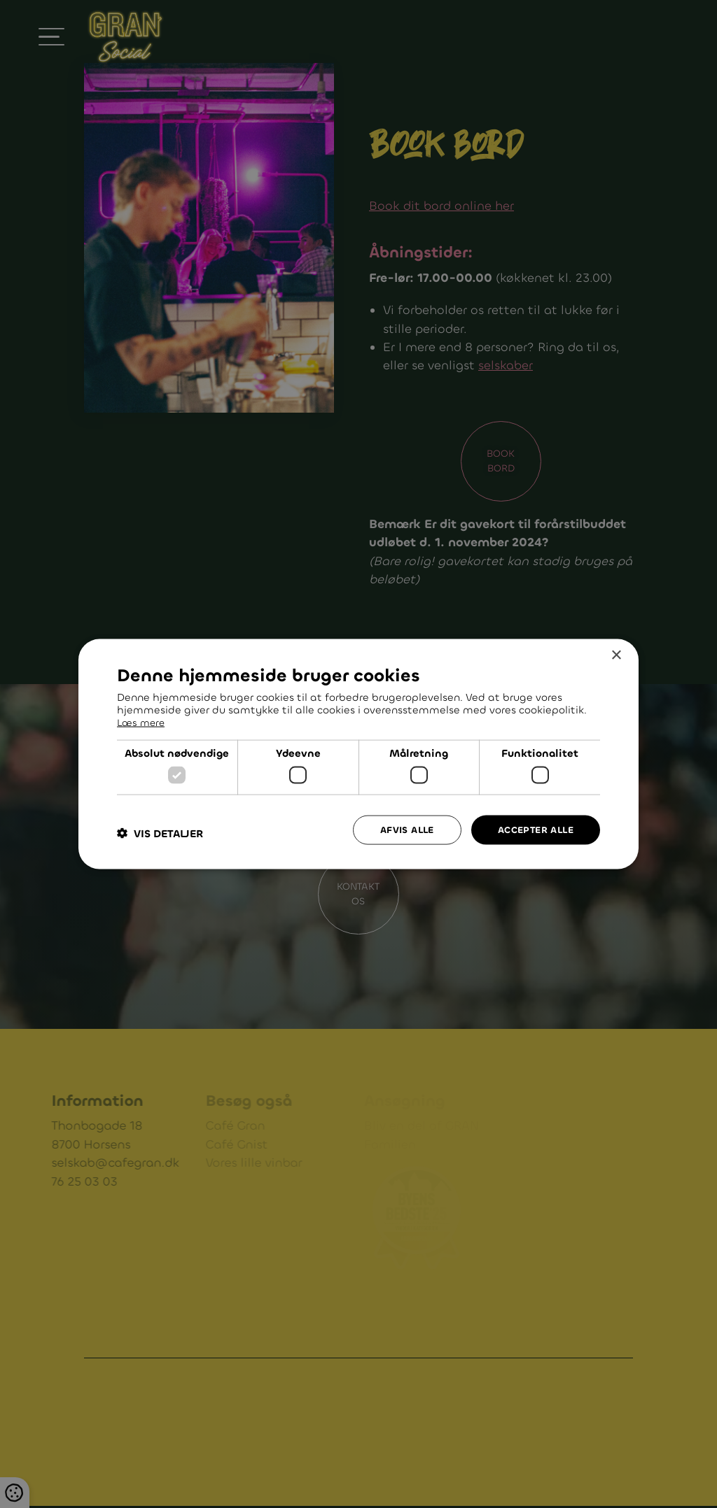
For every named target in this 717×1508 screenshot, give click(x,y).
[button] (160, 832)
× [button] (616, 655)
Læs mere (142, 721)
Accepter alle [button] (532, 829)
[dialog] (358, 754)
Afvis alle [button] (398, 829)
